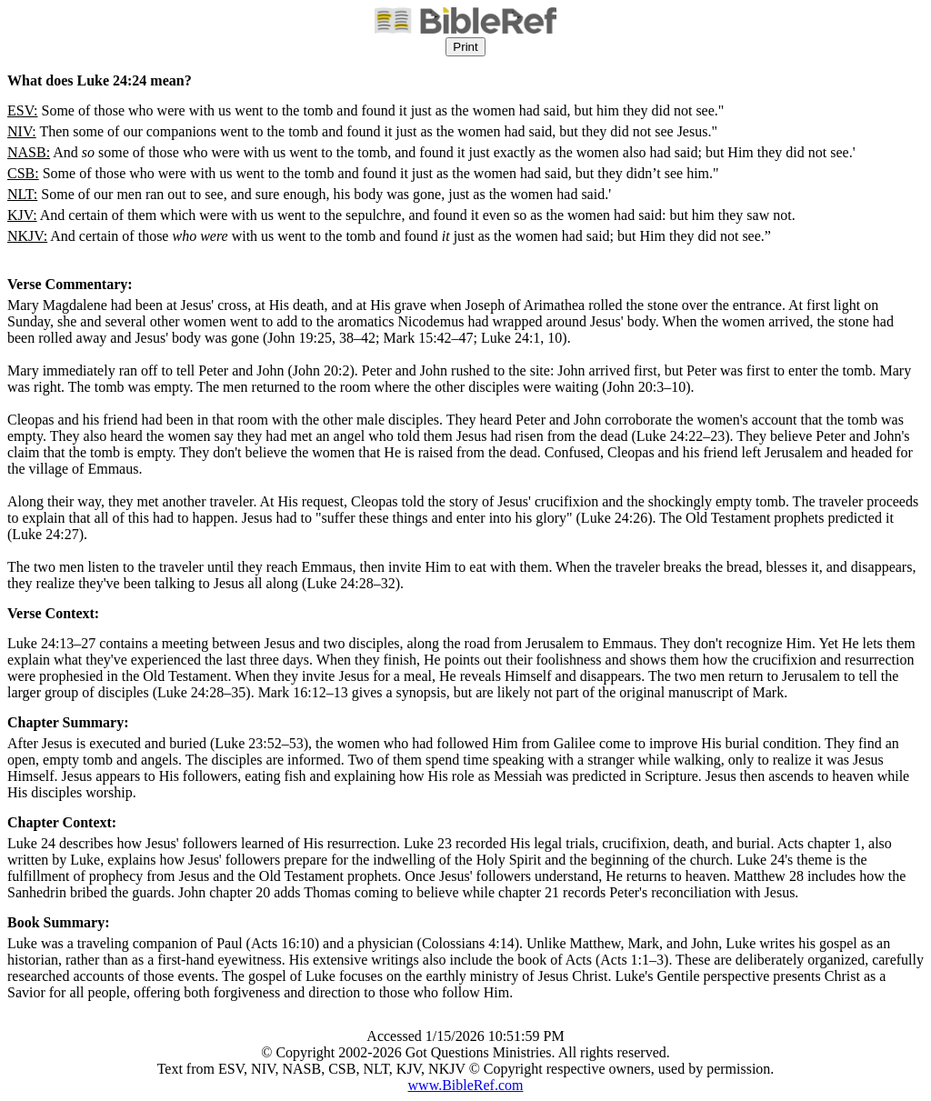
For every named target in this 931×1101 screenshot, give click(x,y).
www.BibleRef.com (466, 1085)
